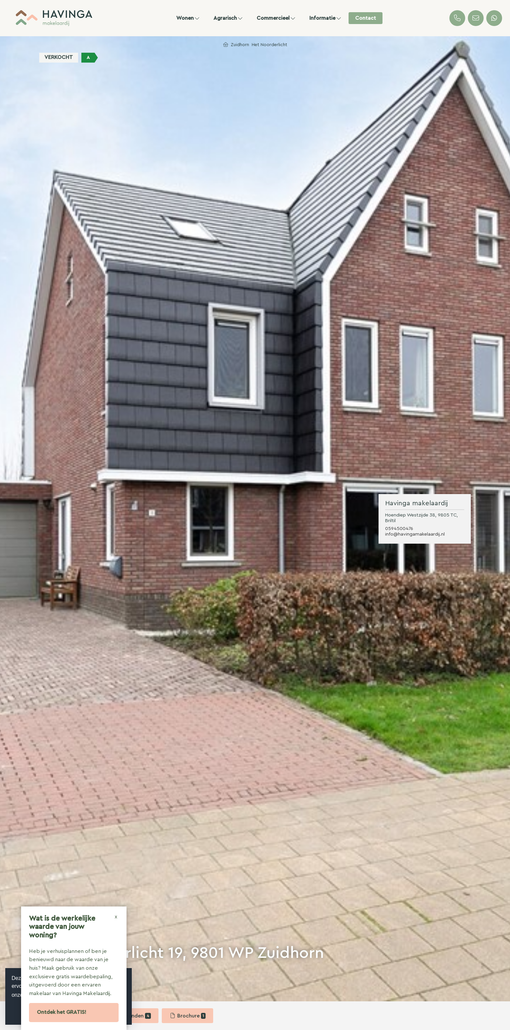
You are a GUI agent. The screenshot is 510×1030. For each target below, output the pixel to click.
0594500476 (399, 528)
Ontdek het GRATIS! (61, 1012)
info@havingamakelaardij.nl (415, 534)
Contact (365, 18)
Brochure (187, 1016)
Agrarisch (228, 18)
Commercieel (276, 18)
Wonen (188, 18)
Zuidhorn (240, 44)
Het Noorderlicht (269, 44)
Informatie (325, 18)
